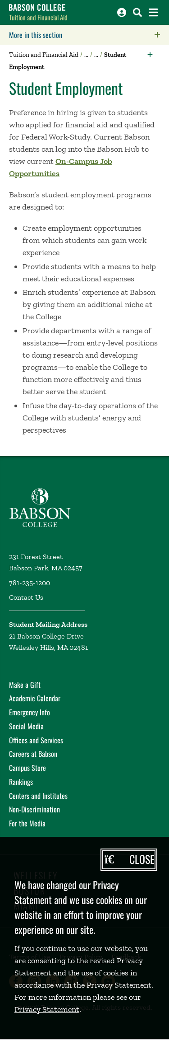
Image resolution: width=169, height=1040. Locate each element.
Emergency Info (29, 712)
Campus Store (27, 767)
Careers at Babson (33, 753)
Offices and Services (36, 740)
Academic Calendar (34, 698)
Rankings (21, 781)
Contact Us (26, 597)
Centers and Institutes (38, 795)
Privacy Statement (46, 1009)
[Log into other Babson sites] (121, 12)
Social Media (26, 726)
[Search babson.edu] (137, 12)
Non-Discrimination (34, 809)
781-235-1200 (29, 582)
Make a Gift (25, 684)
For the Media (27, 823)
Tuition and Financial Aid (38, 17)
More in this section (89, 34)
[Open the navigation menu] (153, 12)
